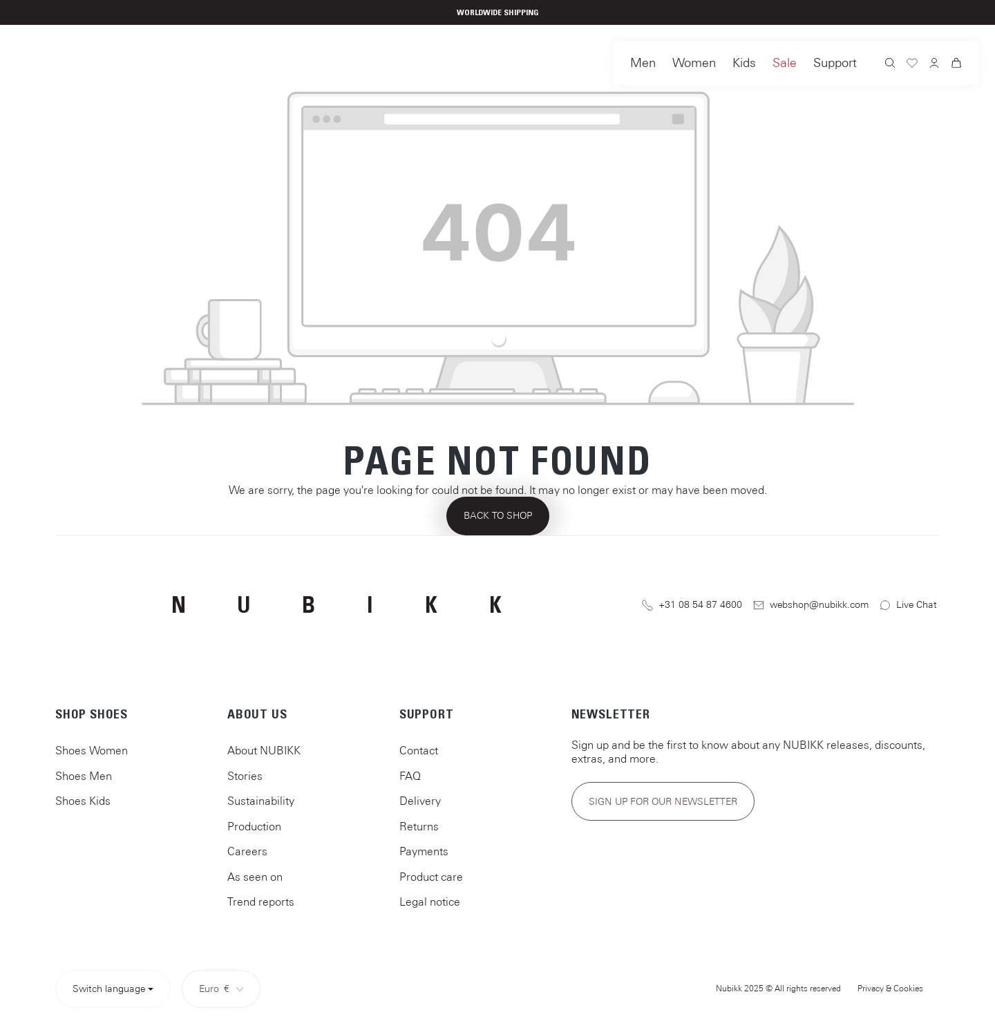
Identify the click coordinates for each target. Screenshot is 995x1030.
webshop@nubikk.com (811, 605)
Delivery (420, 800)
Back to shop (498, 515)
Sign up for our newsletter (663, 801)
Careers (247, 851)
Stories (245, 776)
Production (254, 826)
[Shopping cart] (956, 64)
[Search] (890, 64)
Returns (419, 826)
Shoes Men (83, 776)
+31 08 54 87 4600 (692, 605)
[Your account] (934, 64)
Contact (418, 750)
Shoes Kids (83, 800)
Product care (431, 876)
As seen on (255, 876)
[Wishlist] (912, 64)
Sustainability (260, 800)
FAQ (410, 776)
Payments (423, 851)
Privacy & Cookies (890, 988)
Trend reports (260, 901)
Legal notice (429, 901)
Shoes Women (91, 750)
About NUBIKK (264, 750)
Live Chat (908, 605)
